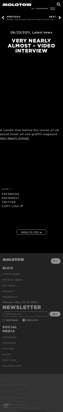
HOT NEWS (9, 285)
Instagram (10, 337)
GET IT (55, 314)
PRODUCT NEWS (12, 280)
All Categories (39, 8)
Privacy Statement (15, 385)
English (32, 320)
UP (55, 261)
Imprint (7, 379)
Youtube (8, 348)
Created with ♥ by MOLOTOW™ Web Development (22, 406)
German (12, 320)
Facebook (9, 343)
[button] (6, 406)
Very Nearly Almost (14, 138)
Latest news (42, 32)
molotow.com (12, 366)
